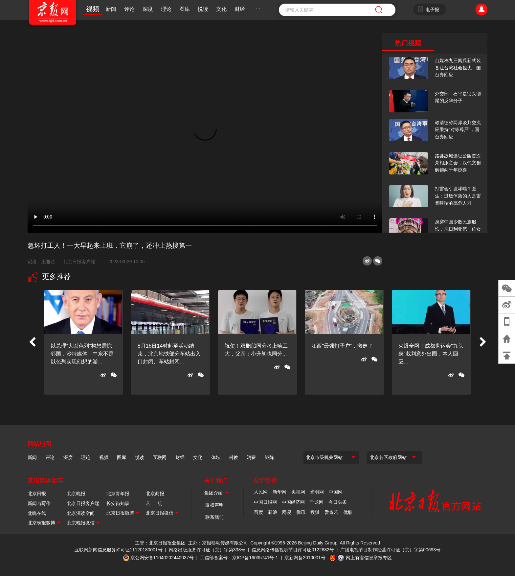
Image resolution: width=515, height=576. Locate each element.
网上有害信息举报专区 (369, 557)
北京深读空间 (81, 513)
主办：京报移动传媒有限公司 (218, 542)
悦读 (203, 9)
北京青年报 (117, 493)
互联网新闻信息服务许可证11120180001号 (119, 549)
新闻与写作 (39, 503)
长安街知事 (117, 503)
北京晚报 (76, 493)
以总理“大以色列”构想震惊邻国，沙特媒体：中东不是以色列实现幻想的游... (82, 353)
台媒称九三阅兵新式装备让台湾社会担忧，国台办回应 (458, 67)
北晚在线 (37, 513)
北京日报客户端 (79, 261)
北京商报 (155, 493)
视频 (92, 8)
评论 (129, 9)
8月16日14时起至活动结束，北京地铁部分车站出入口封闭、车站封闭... (169, 353)
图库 (184, 9)
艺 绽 (154, 503)
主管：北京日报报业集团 (160, 542)
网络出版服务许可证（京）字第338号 (207, 549)
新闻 (111, 9)
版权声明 (214, 505)
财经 (240, 9)
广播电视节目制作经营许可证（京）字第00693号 (390, 549)
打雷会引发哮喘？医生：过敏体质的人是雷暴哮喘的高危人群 (458, 195)
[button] (32, 342)
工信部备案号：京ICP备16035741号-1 (239, 557)
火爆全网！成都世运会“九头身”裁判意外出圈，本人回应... (430, 353)
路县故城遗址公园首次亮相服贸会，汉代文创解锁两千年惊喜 (458, 163)
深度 (148, 9)
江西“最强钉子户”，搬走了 (342, 346)
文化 (221, 9)
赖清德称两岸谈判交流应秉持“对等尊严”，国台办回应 (458, 129)
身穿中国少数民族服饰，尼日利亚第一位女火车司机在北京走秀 (458, 229)
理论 (166, 9)
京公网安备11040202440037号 (162, 557)
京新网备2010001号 (304, 557)
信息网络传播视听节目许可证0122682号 (293, 549)
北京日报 (37, 493)
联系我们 (214, 517)
